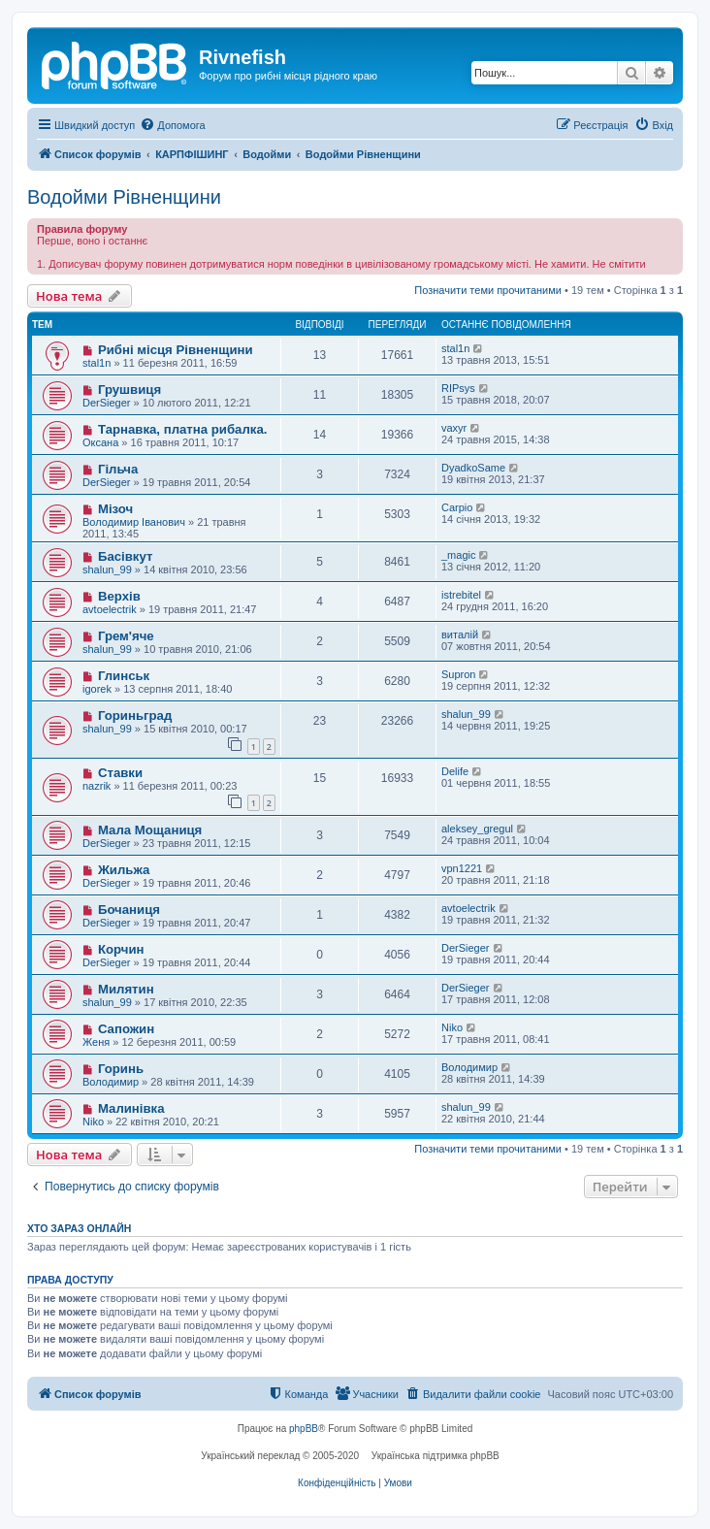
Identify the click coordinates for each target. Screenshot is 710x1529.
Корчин (121, 949)
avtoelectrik (109, 609)
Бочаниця (129, 909)
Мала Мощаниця (150, 830)
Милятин (126, 989)
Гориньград (135, 715)
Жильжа (123, 869)
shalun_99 (107, 569)
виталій (459, 634)
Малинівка (131, 1108)
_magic (458, 555)
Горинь (121, 1068)
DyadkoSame (473, 467)
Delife (454, 771)
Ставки (120, 772)
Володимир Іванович (133, 522)
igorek (97, 689)
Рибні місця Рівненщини (175, 349)
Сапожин (126, 1029)
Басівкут (125, 556)
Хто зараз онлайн (79, 1228)
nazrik (96, 786)
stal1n (96, 363)
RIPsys (458, 388)
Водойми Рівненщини (124, 197)
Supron (458, 674)
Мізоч (115, 509)
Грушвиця (129, 389)
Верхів (119, 596)
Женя (96, 1042)
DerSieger (106, 402)
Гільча (118, 469)
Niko (452, 1027)
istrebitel (461, 595)
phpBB (303, 1428)
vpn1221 (461, 868)
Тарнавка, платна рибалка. (183, 429)
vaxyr (454, 428)
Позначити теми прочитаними (488, 290)
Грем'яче (126, 636)
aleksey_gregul (477, 828)
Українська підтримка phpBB (435, 1455)
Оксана (100, 442)
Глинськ (123, 675)
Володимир (110, 1082)
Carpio (456, 507)
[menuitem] (172, 125)
